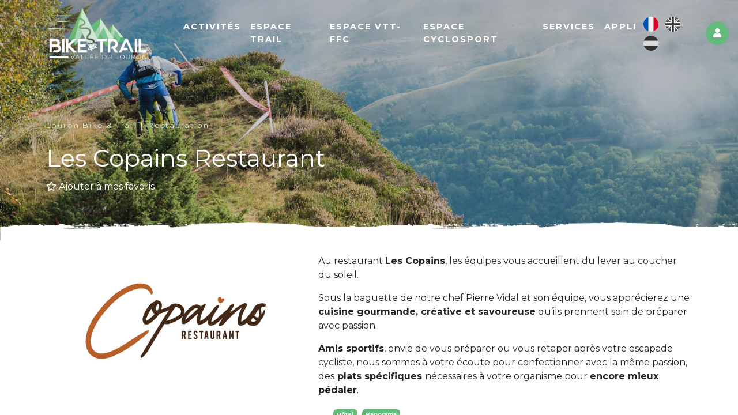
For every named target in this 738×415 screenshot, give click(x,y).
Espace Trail (271, 32)
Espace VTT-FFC (365, 32)
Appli (620, 26)
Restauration (178, 125)
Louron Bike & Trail (91, 125)
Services (569, 26)
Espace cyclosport (460, 32)
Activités (212, 26)
